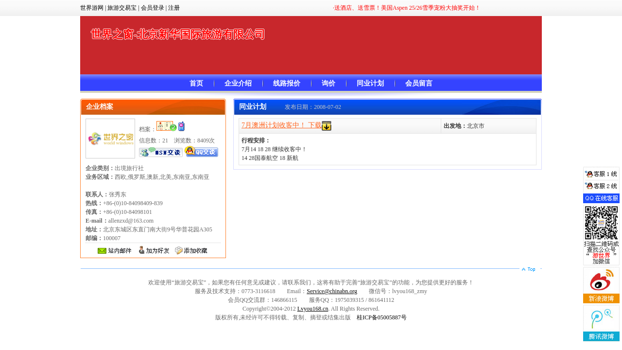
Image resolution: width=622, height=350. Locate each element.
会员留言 (418, 83)
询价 (328, 83)
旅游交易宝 (122, 7)
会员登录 (152, 7)
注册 (174, 7)
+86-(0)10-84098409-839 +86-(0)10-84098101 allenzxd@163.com (124, 212)
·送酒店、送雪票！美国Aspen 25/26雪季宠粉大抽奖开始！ (407, 7)
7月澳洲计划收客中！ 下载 (282, 125)
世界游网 (92, 7)
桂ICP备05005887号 (382, 317)
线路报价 (286, 83)
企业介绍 (238, 83)
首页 (196, 83)
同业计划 (370, 83)
